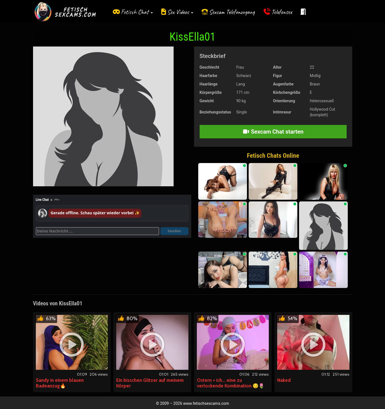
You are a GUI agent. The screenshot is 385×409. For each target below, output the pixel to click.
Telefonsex (281, 12)
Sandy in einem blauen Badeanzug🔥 (60, 383)
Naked (284, 380)
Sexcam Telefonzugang (232, 12)
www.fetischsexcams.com (206, 403)
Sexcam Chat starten (273, 131)
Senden (174, 230)
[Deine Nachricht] (97, 231)
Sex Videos (180, 12)
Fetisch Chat (137, 12)
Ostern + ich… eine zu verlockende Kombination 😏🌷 (230, 383)
